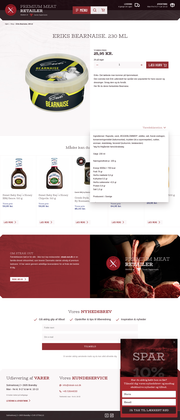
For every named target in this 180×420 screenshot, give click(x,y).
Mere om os (17, 279)
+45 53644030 (70, 391)
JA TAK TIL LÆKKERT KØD (149, 410)
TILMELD (90, 346)
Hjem (7, 24)
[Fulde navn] (90, 327)
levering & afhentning (18, 400)
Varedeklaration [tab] (152, 127)
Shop (12, 24)
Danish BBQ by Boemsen (83, 192)
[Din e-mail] (90, 337)
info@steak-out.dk (72, 385)
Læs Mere (8, 222)
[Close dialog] (174, 342)
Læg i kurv (155, 65)
